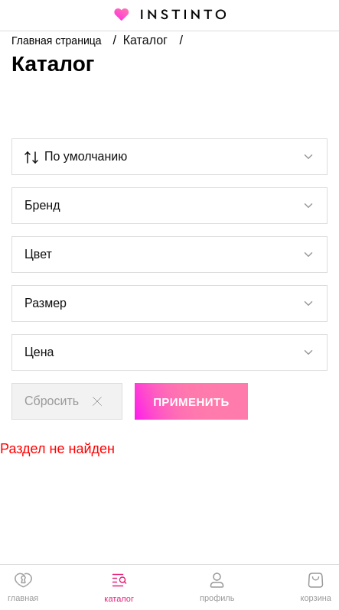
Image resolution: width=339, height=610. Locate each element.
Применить (191, 401)
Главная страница (57, 40)
